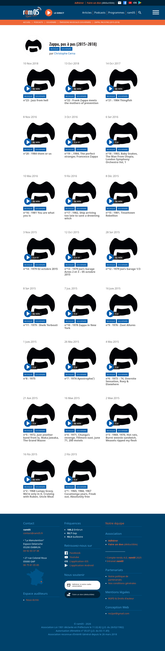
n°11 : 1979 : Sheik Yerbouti (40, 325)
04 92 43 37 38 (31, 550)
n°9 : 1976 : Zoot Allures (120, 325)
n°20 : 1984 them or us (37, 153)
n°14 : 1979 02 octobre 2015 (40, 269)
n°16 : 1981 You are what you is (38, 214)
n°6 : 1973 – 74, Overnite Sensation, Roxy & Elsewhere (121, 381)
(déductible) (101, 2)
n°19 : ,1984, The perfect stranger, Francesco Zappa (81, 155)
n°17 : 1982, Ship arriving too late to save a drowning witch (81, 215)
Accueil (26, 22)
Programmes (116, 12)
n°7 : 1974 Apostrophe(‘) (79, 378)
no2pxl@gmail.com (118, 613)
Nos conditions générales (122, 583)
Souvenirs (51, 22)
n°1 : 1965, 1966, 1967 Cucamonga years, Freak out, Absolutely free (80, 494)
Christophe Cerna (64, 53)
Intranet (115, 561)
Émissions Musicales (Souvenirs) (75, 22)
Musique (54, 49)
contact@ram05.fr (33, 533)
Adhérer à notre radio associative (81, 585)
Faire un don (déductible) (83, 594)
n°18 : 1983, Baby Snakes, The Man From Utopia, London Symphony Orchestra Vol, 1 (122, 158)
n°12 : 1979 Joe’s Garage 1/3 (123, 269)
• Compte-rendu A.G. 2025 (123, 557)
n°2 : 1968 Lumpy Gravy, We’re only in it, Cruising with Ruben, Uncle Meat (38, 494)
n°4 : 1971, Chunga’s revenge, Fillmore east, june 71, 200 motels (82, 437)
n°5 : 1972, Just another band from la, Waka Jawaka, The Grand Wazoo (41, 437)
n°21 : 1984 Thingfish (119, 100)
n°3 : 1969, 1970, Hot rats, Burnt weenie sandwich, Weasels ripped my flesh (122, 437)
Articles (87, 12)
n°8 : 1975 (29, 378)
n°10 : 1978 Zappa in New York (80, 326)
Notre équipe (114, 523)
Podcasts (99, 12)
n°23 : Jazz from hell (35, 100)
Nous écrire (32, 599)
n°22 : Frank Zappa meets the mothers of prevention (81, 102)
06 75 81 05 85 (31, 565)
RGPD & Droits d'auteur (121, 598)
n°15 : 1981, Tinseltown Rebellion (120, 214)
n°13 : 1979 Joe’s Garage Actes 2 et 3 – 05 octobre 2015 (79, 272)
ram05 (131, 12)
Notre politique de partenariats (118, 578)
